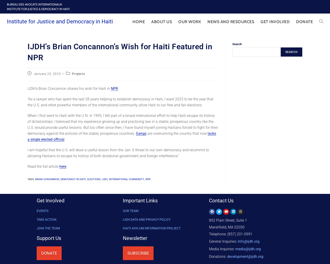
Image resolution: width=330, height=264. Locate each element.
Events (42, 211)
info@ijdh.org (248, 241)
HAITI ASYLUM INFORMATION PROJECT (152, 228)
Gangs (141, 133)
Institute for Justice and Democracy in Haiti (60, 21)
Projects (78, 74)
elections (94, 179)
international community (126, 179)
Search (237, 44)
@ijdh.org (245, 255)
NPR (114, 88)
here (62, 166)
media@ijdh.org (248, 248)
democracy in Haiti (73, 179)
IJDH (104, 179)
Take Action (46, 219)
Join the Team (48, 228)
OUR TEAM (130, 211)
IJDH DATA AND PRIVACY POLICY (146, 219)
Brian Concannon (47, 179)
